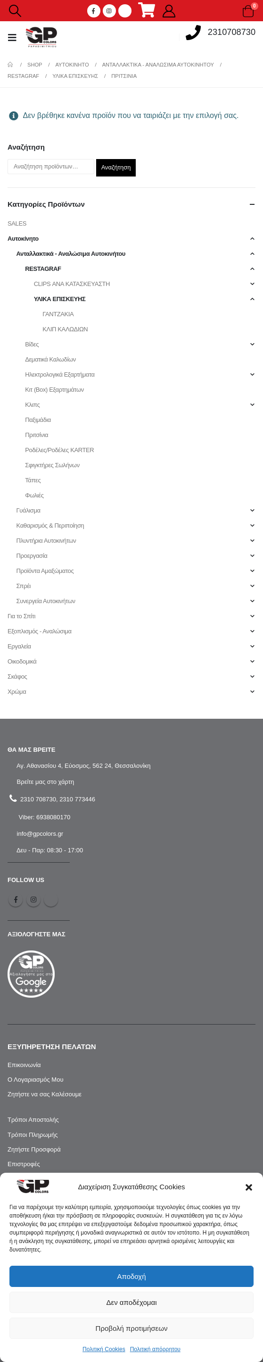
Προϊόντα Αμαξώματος (45, 570)
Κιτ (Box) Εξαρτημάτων (54, 389)
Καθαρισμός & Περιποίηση (50, 525)
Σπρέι (23, 585)
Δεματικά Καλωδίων (50, 359)
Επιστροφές (24, 1164)
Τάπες (33, 480)
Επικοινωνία (24, 1064)
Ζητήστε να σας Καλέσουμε (45, 1094)
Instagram (33, 899)
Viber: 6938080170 (43, 817)
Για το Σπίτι (21, 616)
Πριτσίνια (36, 434)
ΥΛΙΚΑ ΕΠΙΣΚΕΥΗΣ (60, 299)
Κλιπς (32, 404)
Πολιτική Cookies (103, 1349)
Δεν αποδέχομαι (131, 1302)
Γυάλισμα (28, 510)
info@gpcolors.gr (39, 833)
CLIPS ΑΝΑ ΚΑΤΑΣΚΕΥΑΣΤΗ (72, 283)
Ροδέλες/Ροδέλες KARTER (59, 450)
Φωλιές (34, 495)
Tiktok (51, 899)
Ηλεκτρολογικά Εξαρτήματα (59, 374)
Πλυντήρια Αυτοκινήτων (46, 540)
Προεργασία (32, 555)
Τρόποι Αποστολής (33, 1119)
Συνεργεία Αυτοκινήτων (45, 601)
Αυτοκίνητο (23, 238)
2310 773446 (77, 799)
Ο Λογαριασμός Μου (36, 1079)
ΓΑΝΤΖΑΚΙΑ (58, 314)
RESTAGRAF (43, 268)
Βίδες (32, 344)
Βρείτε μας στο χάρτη (44, 781)
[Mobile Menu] (15, 37)
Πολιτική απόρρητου (155, 1349)
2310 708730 (37, 799)
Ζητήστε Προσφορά (34, 1149)
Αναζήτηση (116, 167)
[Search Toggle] (15, 11)
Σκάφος (17, 676)
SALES (17, 223)
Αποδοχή (131, 1276)
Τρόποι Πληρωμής (33, 1134)
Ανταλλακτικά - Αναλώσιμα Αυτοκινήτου (70, 253)
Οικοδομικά (22, 661)
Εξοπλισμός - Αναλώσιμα (40, 631)
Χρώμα (17, 691)
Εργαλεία (19, 646)
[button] (249, 1187)
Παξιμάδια (38, 419)
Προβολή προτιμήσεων (132, 1328)
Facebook (15, 899)
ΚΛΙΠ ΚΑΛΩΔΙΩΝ (65, 329)
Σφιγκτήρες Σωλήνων (52, 465)
